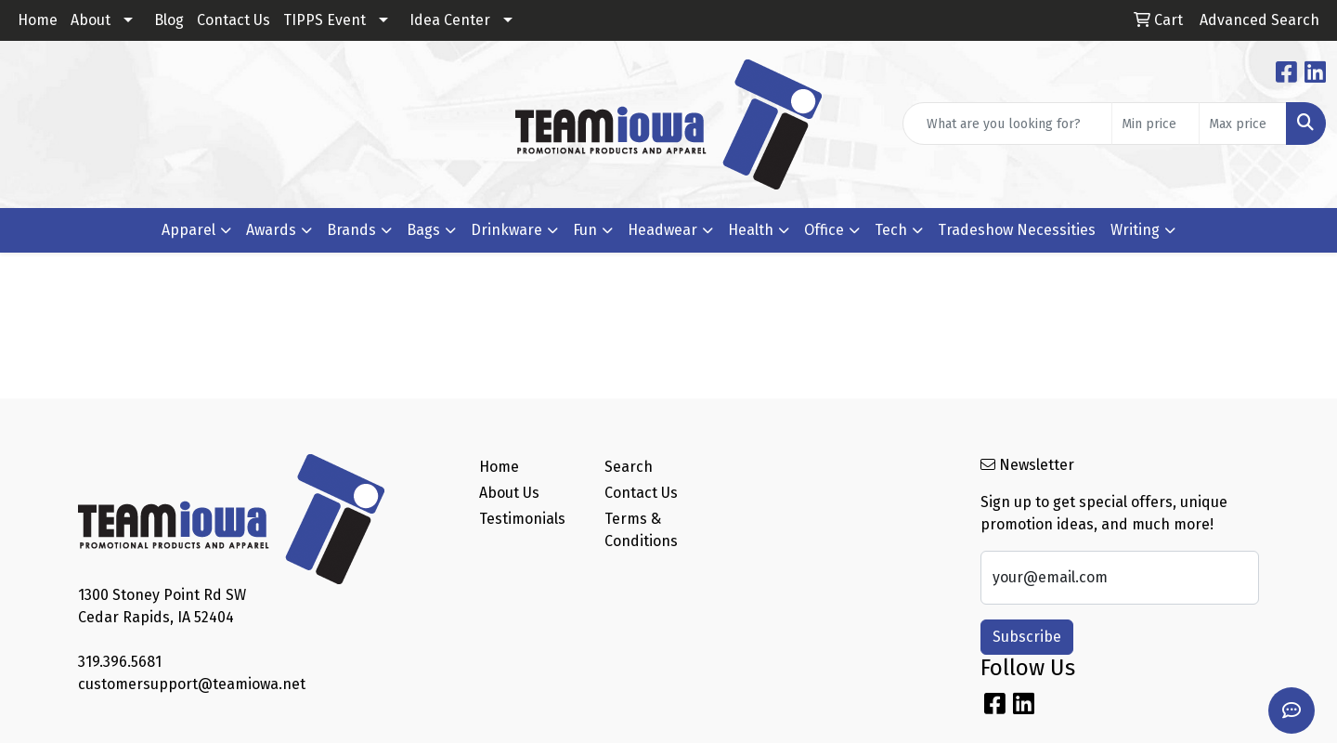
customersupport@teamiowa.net (191, 684)
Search (628, 467)
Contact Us (233, 20)
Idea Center (449, 20)
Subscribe (1027, 636)
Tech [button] (891, 230)
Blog (169, 20)
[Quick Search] (1007, 123)
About (90, 20)
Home (38, 20)
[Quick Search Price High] (1243, 123)
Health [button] (750, 230)
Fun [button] (585, 230)
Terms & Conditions (641, 530)
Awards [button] (271, 230)
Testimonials (522, 519)
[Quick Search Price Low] (1155, 123)
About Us (509, 493)
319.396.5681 (120, 662)
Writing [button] (1135, 230)
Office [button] (824, 230)
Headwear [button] (662, 230)
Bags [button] (423, 230)
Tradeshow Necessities (1017, 230)
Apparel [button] (188, 230)
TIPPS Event (324, 20)
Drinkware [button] (506, 230)
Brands (351, 230)
